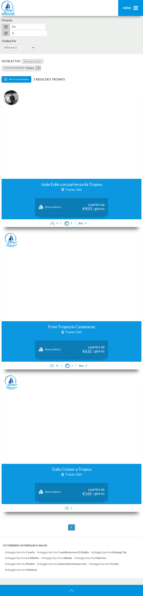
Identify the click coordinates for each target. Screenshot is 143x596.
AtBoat (7, 7)
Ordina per (9, 41)
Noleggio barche (20, 552)
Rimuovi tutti (32, 61)
